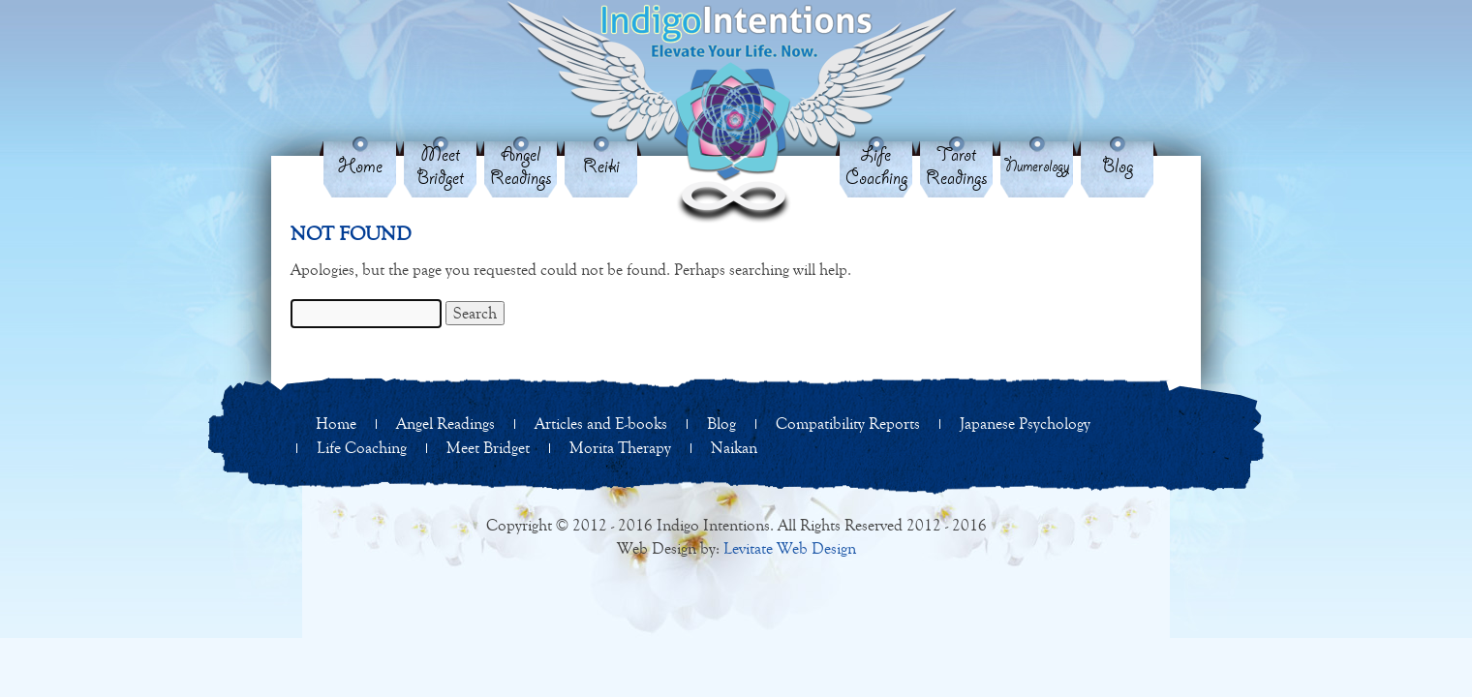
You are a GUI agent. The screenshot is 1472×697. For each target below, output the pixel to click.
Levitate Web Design (789, 548)
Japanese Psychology (1025, 423)
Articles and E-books (601, 423)
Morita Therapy (620, 448)
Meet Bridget (440, 167)
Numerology (1036, 167)
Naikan (734, 448)
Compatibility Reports (848, 423)
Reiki (601, 167)
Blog (1117, 167)
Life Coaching (876, 167)
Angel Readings (521, 167)
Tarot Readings (957, 167)
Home (360, 167)
